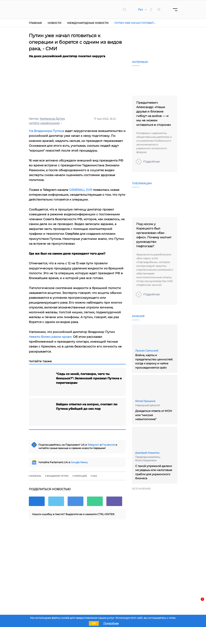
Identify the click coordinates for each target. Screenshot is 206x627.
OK (94, 623)
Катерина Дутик (52, 119)
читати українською (44, 123)
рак (94, 476)
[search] (124, 9)
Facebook (108, 444)
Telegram (93, 444)
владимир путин (57, 476)
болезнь (35, 476)
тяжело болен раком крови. (50, 337)
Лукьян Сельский (146, 350)
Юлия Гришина (145, 401)
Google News (79, 462)
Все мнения (141, 488)
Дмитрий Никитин (147, 452)
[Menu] (175, 9)
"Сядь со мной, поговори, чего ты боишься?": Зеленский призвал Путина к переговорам (89, 378)
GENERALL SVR (80, 190)
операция (80, 476)
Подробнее (151, 161)
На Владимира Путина (46, 131)
